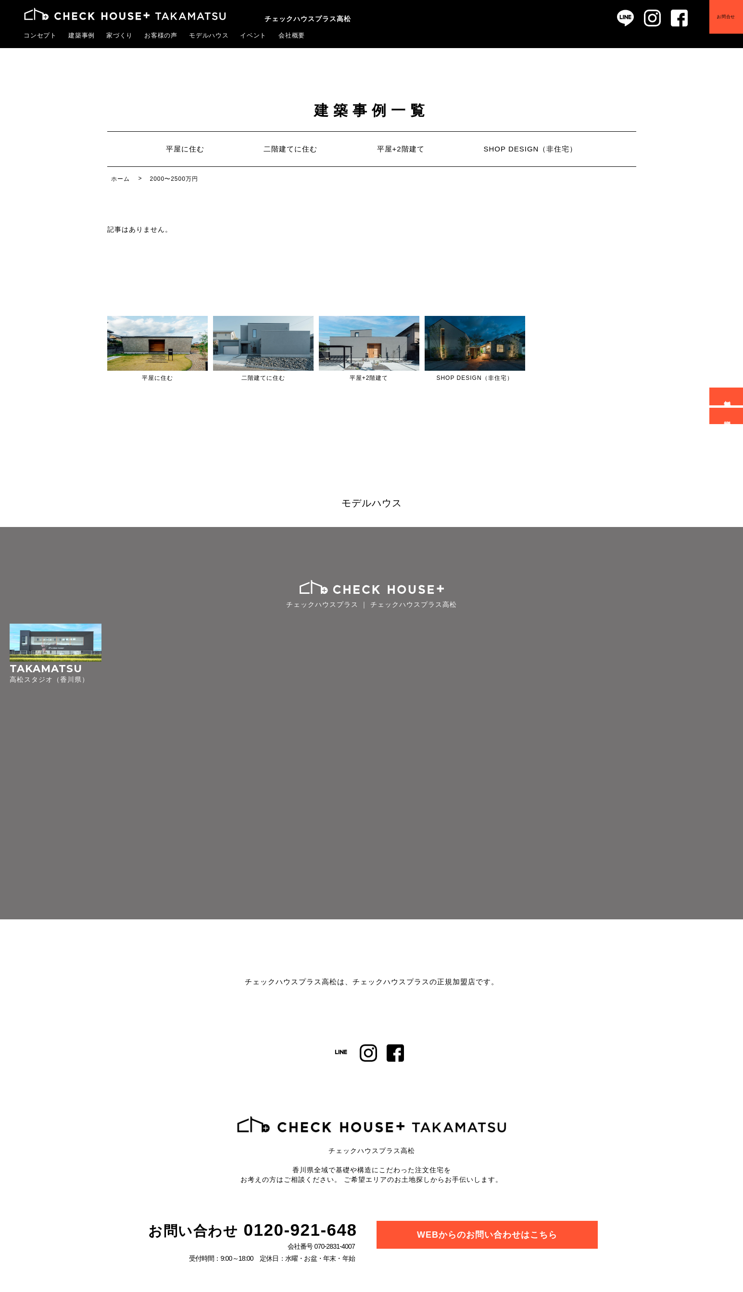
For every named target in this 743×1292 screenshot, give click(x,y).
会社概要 (292, 35)
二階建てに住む (290, 149)
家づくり (120, 35)
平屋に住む (184, 149)
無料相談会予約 (728, 396)
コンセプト (40, 35)
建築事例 (82, 35)
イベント (253, 35)
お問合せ (725, 17)
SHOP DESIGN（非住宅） (531, 149)
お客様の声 (161, 35)
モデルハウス (209, 35)
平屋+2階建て (400, 149)
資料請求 (728, 416)
